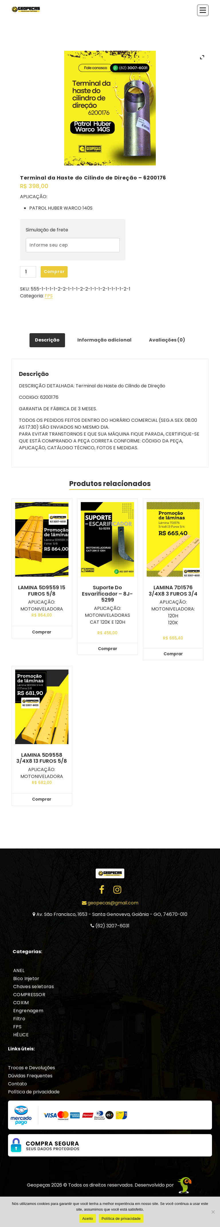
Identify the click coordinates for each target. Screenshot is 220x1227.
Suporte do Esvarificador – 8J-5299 (107, 593)
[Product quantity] (28, 272)
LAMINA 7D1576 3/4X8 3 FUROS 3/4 (173, 590)
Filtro (19, 1018)
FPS (49, 295)
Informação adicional (104, 340)
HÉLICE (21, 1034)
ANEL (18, 970)
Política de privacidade (34, 1092)
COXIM (21, 1002)
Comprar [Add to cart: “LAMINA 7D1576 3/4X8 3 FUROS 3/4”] (173, 654)
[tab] (47, 340)
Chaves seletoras (33, 986)
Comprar (54, 271)
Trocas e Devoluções (31, 1067)
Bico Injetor (26, 978)
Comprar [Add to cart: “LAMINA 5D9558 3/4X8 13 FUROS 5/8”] (41, 799)
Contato (17, 1083)
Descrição (47, 340)
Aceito (87, 1218)
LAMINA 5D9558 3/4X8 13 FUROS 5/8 (41, 758)
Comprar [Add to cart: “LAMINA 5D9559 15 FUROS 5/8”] (41, 632)
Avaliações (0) (167, 340)
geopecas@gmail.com (110, 903)
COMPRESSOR (29, 994)
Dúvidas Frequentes (30, 1075)
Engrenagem (28, 1010)
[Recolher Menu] (203, 10)
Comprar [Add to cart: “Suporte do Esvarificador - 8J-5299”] (107, 648)
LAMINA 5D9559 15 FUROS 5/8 (41, 590)
